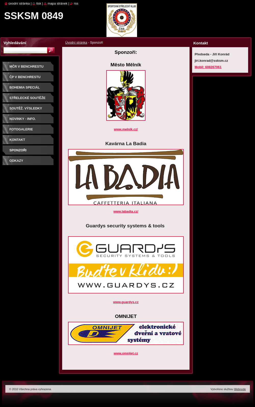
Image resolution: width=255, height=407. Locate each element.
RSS (76, 3)
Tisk (38, 3)
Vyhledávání (15, 43)
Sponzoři (17, 150)
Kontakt (17, 140)
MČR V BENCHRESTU (26, 66)
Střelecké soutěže (27, 98)
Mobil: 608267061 (208, 67)
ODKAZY (16, 161)
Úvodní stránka (76, 42)
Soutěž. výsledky (25, 108)
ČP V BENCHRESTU (25, 77)
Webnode (240, 389)
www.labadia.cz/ (125, 211)
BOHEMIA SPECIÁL (24, 87)
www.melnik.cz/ (126, 129)
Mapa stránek (58, 3)
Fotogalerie (21, 129)
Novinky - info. (22, 119)
